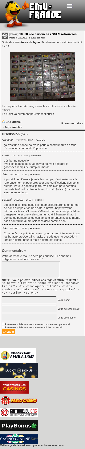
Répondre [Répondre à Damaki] (38, 200)
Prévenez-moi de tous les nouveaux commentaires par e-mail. (37, 326)
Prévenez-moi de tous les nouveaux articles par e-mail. (34, 329)
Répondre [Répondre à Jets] (34, 174)
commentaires (72, 123)
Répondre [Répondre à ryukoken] (40, 140)
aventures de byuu (27, 42)
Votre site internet (66, 320)
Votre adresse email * (68, 311)
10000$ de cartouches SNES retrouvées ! (44, 34)
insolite (17, 127)
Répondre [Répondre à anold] (36, 155)
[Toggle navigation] (70, 6)
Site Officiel (14, 121)
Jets (5, 174)
